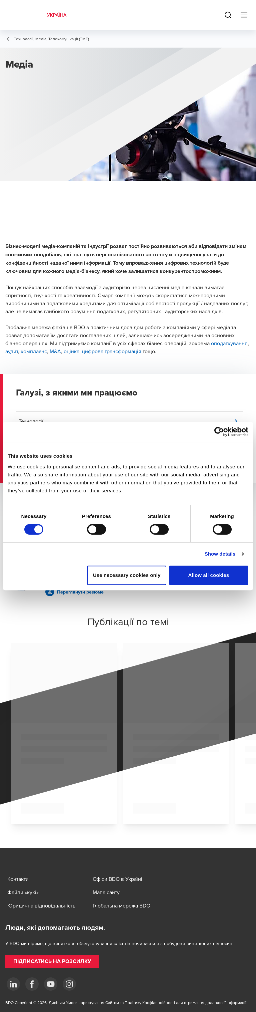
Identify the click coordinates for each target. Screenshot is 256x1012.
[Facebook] (32, 984)
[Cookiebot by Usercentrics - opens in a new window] (219, 432)
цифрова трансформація (111, 351)
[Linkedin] (13, 984)
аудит (11, 351)
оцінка (71, 351)
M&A (55, 351)
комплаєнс (34, 351)
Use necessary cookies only (127, 575)
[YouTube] (51, 984)
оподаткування (229, 343)
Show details (220, 554)
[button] (131, 421)
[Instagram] (69, 984)
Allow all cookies (208, 575)
